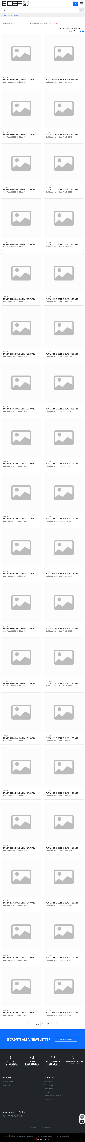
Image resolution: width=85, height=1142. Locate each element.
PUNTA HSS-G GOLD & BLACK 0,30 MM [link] (19, 80)
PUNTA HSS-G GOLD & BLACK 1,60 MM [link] (19, 793)
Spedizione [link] (48, 1088)
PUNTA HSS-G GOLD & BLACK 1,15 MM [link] (62, 519)
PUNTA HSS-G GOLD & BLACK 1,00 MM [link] (19, 464)
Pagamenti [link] (48, 1085)
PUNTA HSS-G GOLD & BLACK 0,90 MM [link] (19, 409)
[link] (16, 3)
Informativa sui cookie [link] (62, 1136)
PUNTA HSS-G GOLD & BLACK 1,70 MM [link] (19, 848)
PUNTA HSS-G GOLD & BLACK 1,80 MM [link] (19, 903)
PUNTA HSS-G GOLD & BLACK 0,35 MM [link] (62, 80)
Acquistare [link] (48, 1081)
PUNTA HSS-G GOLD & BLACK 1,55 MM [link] (62, 738)
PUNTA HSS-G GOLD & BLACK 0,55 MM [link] (62, 189)
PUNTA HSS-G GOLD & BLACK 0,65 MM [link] (62, 244)
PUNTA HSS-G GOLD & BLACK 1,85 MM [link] (62, 903)
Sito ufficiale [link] (8, 1081)
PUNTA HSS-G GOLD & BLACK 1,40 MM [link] (19, 683)
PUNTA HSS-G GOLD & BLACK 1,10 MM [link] (19, 519)
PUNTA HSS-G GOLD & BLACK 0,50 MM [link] (19, 189)
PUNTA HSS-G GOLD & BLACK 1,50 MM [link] (19, 738)
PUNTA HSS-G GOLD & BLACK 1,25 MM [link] (62, 574)
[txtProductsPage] (42, 1024)
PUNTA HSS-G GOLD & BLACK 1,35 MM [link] (62, 628)
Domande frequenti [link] (52, 1099)
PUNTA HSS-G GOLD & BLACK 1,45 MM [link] (62, 683)
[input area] (40, 10)
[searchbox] (25, 26)
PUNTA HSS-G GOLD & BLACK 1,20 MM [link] (19, 574)
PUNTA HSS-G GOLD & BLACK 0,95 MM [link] (62, 409)
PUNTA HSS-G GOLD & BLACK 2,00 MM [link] (19, 1013)
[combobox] (14, 23)
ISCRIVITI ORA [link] (66, 1039)
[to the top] (82, 1122)
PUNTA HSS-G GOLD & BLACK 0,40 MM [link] (19, 134)
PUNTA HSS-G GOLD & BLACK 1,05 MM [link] (62, 464)
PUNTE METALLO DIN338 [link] (9, 15)
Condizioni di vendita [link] (52, 1095)
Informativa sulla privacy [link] (44, 1136)
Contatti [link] (6, 1085)
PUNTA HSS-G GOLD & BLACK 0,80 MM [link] (19, 354)
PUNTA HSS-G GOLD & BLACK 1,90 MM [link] (19, 958)
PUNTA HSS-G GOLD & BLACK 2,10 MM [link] (62, 1013)
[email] (82, 1117)
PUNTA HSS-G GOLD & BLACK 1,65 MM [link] (62, 793)
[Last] (57, 1024)
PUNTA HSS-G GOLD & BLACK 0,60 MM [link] (19, 244)
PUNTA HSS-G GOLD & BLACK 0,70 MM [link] (19, 299)
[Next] (52, 1024)
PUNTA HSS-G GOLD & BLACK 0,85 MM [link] (62, 354)
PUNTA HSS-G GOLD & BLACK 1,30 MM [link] (19, 628)
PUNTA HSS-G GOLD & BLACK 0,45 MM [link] (62, 134)
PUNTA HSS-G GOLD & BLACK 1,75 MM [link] (62, 848)
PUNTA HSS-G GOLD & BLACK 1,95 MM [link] (62, 958)
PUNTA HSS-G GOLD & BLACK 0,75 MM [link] (62, 299)
